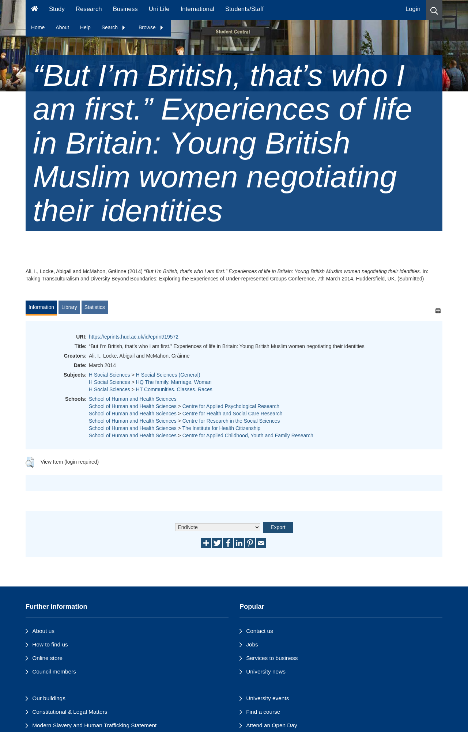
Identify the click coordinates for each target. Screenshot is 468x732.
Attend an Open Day (271, 725)
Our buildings (48, 698)
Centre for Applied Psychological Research (230, 406)
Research (89, 8)
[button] (434, 10)
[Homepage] (35, 10)
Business (125, 8)
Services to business (272, 658)
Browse (151, 27)
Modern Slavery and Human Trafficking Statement (94, 725)
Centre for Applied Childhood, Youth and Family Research (247, 435)
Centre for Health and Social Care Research (232, 413)
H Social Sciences (109, 375)
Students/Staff (244, 8)
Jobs (252, 644)
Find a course (263, 712)
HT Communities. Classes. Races (174, 389)
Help (85, 27)
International (197, 8)
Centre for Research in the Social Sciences (231, 421)
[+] (438, 310)
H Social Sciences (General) (168, 375)
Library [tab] (69, 307)
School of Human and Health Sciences (133, 399)
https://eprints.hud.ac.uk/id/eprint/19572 (133, 337)
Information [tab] (41, 307)
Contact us (259, 631)
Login (412, 8)
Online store (47, 658)
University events (267, 698)
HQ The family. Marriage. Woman (174, 382)
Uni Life (159, 8)
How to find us (50, 644)
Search (114, 27)
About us (43, 631)
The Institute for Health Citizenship (221, 428)
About (62, 27)
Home (38, 27)
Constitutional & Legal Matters (69, 712)
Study (57, 8)
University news (266, 671)
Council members (54, 671)
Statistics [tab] (94, 307)
